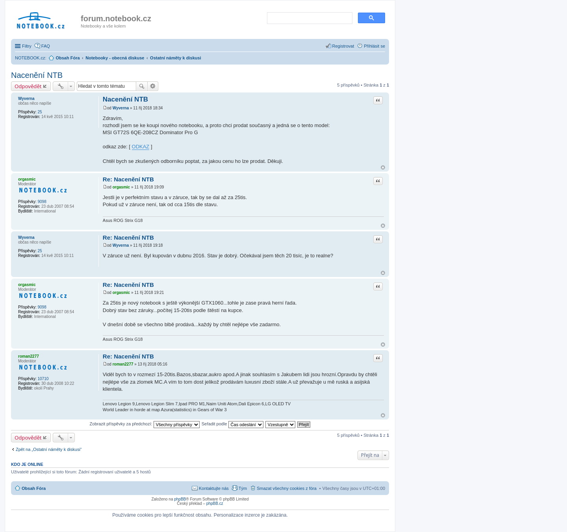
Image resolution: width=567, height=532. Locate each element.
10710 (42, 379)
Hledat (142, 86)
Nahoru (383, 167)
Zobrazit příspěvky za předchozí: (145, 423)
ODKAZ (141, 147)
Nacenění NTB (37, 75)
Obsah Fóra (34, 488)
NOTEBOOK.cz (30, 57)
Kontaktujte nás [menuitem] (214, 488)
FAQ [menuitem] (45, 46)
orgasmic (26, 179)
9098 (41, 202)
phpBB (180, 499)
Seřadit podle (232, 423)
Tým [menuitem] (243, 488)
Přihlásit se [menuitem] (374, 46)
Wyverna (26, 98)
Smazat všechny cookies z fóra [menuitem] (287, 488)
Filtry (27, 46)
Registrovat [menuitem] (343, 46)
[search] (309, 18)
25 (39, 112)
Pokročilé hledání (153, 86)
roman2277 (28, 356)
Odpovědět (28, 86)
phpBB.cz (214, 503)
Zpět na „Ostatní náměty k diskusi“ (49, 449)
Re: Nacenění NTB (128, 179)
